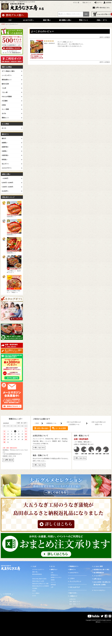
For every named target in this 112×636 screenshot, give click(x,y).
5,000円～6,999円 (7, 182)
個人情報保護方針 (99, 572)
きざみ (4, 113)
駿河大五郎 (5, 84)
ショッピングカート (101, 14)
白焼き (4, 105)
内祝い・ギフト (102, 20)
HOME (3, 24)
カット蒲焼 (5, 109)
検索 (86, 14)
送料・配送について (74, 601)
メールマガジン (98, 576)
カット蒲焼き (35, 593)
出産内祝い (5, 155)
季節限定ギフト (74, 566)
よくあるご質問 (98, 566)
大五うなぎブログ (74, 587)
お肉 (52, 572)
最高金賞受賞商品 (37, 574)
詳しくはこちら (40, 447)
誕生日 (4, 138)
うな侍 (4, 88)
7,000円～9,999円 (7, 187)
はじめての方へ (28, 20)
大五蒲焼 (4, 101)
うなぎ (34, 566)
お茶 (52, 587)
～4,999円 (5, 178)
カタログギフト (7, 168)
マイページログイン (99, 590)
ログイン (99, 2)
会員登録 (108, 2)
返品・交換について (74, 604)
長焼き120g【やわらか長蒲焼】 (40, 586)
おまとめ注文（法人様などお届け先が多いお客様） (102, 583)
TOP (10, 20)
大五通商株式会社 (106, 622)
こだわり (72, 578)
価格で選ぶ (47, 20)
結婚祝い (4, 142)
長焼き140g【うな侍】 (38, 581)
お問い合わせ (9, 460)
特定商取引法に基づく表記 (101, 569)
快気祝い (4, 159)
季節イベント (83, 20)
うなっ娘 (4, 92)
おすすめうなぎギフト (38, 569)
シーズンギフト (7, 75)
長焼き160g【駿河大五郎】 (39, 578)
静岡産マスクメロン (56, 577)
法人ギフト (5, 164)
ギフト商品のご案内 (8, 71)
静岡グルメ (54, 569)
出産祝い (4, 151)
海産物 (52, 580)
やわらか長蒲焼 (7, 96)
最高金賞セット (7, 79)
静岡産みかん (54, 575)
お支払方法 (72, 599)
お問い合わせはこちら (103, 7)
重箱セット (5, 117)
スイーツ (53, 582)
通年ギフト (72, 569)
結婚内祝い (5, 147)
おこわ (4, 128)
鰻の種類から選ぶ (65, 20)
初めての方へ (73, 593)
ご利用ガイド (73, 596)
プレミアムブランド (75, 581)
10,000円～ (5, 191)
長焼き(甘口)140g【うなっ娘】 (40, 583)
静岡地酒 (53, 584)
